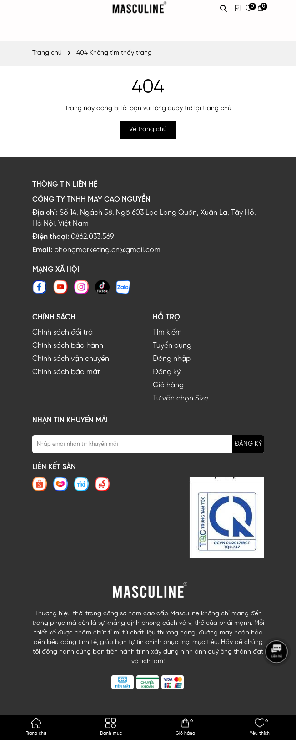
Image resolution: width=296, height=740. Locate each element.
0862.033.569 (92, 237)
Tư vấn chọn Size (180, 398)
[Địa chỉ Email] (148, 444)
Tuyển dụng (172, 346)
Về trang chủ (148, 129)
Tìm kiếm (167, 332)
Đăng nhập (172, 359)
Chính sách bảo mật (66, 372)
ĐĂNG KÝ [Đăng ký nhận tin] (248, 444)
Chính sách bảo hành (67, 346)
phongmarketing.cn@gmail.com (107, 250)
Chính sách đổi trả (62, 332)
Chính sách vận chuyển (70, 359)
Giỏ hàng (168, 385)
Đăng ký (167, 372)
